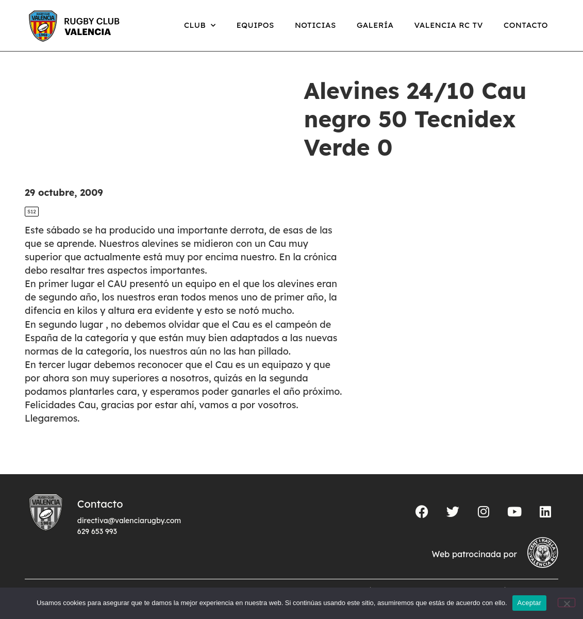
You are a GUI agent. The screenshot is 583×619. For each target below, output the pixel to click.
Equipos (255, 25)
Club (200, 26)
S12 (31, 211)
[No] (566, 602)
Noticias (315, 25)
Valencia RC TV (448, 25)
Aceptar (530, 603)
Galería (375, 25)
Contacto (526, 25)
